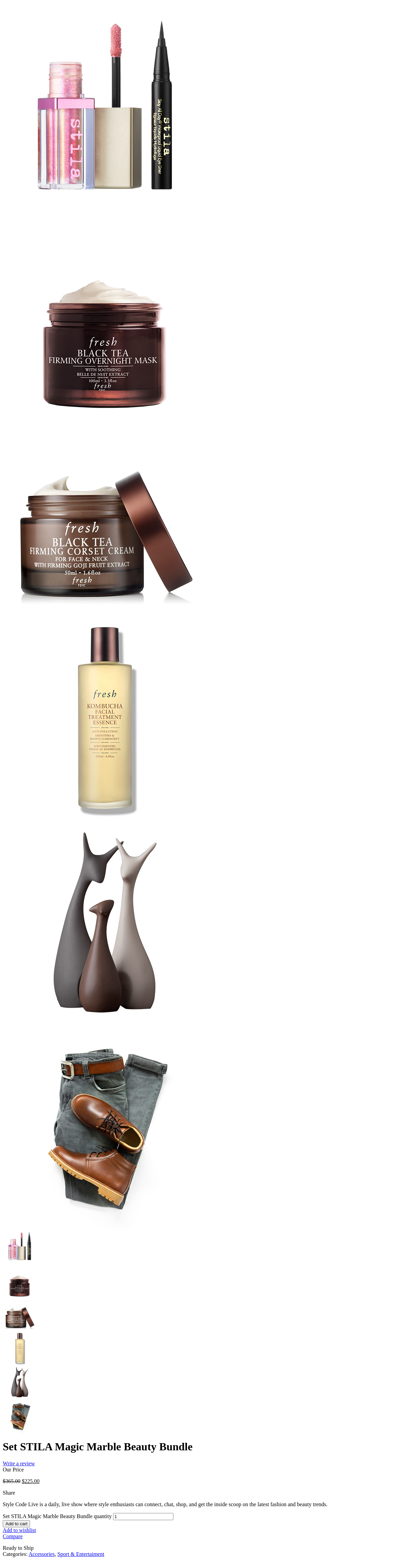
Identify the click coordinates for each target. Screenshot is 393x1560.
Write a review (19, 1463)
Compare (13, 1536)
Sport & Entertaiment (80, 1554)
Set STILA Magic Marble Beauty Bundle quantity (57, 1516)
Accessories (41, 1554)
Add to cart (16, 1523)
